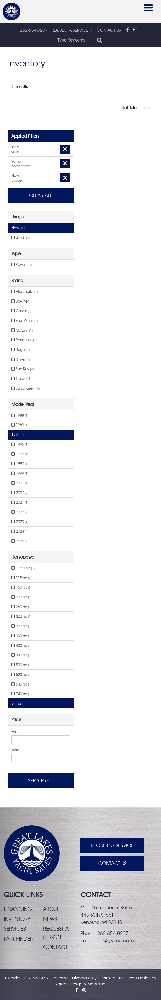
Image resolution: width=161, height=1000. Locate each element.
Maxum (22, 330)
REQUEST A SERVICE (70, 30)
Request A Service (112, 846)
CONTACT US (109, 30)
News (50, 919)
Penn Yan (23, 340)
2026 (19, 541)
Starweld (22, 379)
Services (15, 929)
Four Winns (24, 321)
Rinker (20, 359)
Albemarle (24, 292)
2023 (19, 522)
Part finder (18, 939)
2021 (19, 502)
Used (20, 238)
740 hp (21, 694)
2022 (19, 512)
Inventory (17, 919)
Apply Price (40, 781)
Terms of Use (112, 978)
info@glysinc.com (114, 940)
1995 (19, 444)
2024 (19, 531)
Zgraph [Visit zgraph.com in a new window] (62, 984)
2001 (19, 483)
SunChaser (25, 388)
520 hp (21, 675)
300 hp (21, 616)
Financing (18, 909)
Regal (20, 350)
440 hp (21, 655)
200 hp (21, 597)
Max (14, 750)
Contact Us (112, 864)
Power (21, 265)
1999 (19, 473)
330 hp (21, 636)
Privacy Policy (84, 978)
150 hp (21, 587)
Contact (55, 947)
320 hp (21, 626)
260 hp (21, 607)
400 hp (21, 645)
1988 (19, 415)
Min (14, 732)
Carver (21, 311)
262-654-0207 (34, 30)
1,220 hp (23, 568)
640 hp (21, 684)
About (51, 909)
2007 (19, 493)
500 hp (21, 665)
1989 (19, 425)
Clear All (40, 196)
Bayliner (22, 301)
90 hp (18, 704)
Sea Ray (22, 369)
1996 (19, 454)
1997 (19, 464)
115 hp (21, 578)
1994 (17, 435)
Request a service (56, 933)
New (18, 228)
